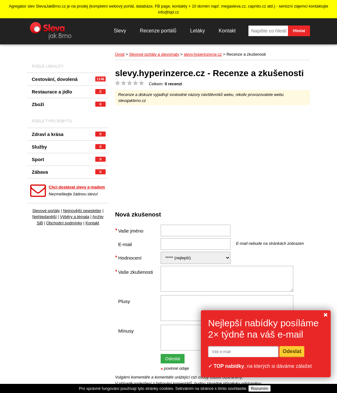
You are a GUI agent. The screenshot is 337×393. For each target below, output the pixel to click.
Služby (69, 146)
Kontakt (226, 30)
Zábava (69, 172)
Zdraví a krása (69, 134)
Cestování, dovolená (69, 79)
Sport (69, 159)
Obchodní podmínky (64, 223)
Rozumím (259, 388)
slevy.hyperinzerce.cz (203, 54)
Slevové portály (46, 210)
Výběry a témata (74, 216)
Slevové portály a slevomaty (154, 54)
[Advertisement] (226, 155)
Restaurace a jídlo (69, 91)
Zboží (69, 104)
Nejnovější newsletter (82, 210)
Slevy (120, 30)
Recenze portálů (158, 30)
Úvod (119, 54)
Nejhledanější (44, 216)
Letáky (197, 30)
